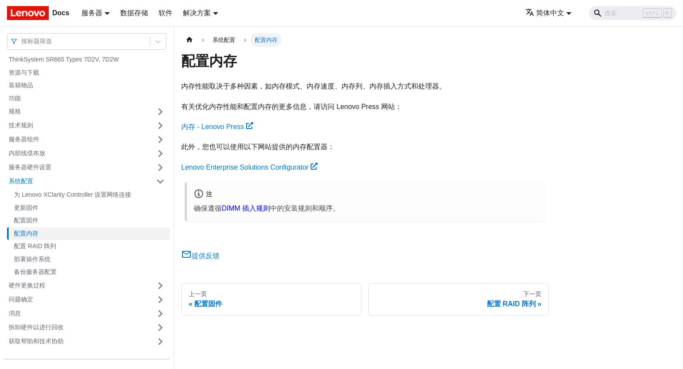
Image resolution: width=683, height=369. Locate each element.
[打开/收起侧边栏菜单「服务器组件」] (160, 140)
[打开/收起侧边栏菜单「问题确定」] (160, 300)
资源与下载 (24, 72)
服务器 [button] (91, 13)
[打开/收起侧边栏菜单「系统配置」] (160, 181)
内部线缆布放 (27, 153)
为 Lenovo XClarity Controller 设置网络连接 (72, 194)
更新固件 (26, 207)
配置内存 (26, 233)
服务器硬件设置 (30, 167)
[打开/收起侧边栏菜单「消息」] (160, 314)
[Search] (632, 13)
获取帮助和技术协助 (36, 341)
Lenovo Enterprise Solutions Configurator (249, 167)
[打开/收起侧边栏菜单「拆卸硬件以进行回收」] (160, 328)
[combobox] (22, 41)
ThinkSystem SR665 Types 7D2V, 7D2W (64, 59)
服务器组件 (24, 139)
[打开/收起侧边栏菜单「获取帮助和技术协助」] (160, 341)
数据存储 (134, 13)
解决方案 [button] (197, 13)
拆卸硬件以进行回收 (36, 327)
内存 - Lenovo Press (217, 126)
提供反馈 (200, 256)
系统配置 (21, 181)
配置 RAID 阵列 (35, 246)
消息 (15, 313)
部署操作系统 (32, 259)
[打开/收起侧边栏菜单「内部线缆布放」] (160, 154)
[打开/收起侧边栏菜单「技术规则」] (160, 126)
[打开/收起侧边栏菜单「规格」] (160, 112)
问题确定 (21, 299)
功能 (15, 98)
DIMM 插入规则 (246, 208)
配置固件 (26, 220)
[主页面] (189, 40)
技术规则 (21, 125)
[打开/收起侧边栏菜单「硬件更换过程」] (160, 286)
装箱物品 (21, 85)
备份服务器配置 (35, 271)
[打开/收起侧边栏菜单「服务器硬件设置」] (160, 167)
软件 (165, 13)
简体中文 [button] (544, 13)
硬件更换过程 (27, 285)
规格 (15, 111)
